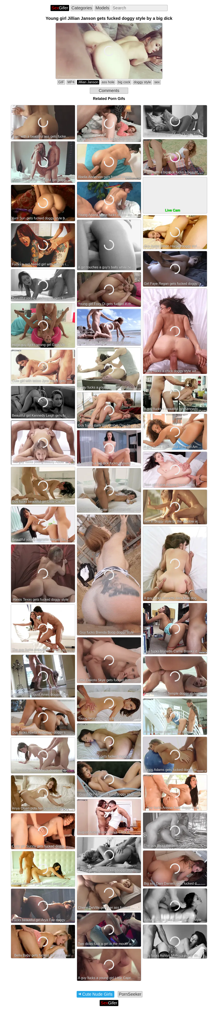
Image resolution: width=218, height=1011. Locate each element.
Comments (109, 90)
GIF (61, 82)
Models (102, 8)
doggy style (142, 82)
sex (157, 82)
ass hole (108, 82)
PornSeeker (130, 994)
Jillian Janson (88, 82)
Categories (82, 8)
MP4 (71, 82)
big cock (124, 82)
